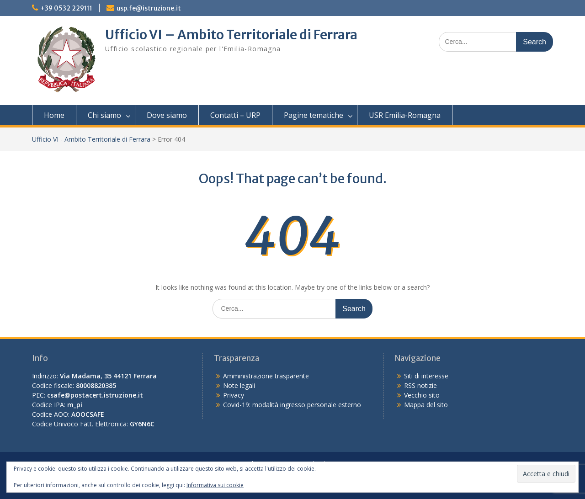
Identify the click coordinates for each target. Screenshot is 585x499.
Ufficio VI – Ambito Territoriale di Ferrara (231, 35)
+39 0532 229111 (66, 8)
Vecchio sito (422, 395)
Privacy (233, 395)
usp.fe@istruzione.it (149, 8)
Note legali (239, 385)
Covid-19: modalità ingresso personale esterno (292, 404)
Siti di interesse (426, 376)
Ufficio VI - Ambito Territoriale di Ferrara (91, 139)
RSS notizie (420, 385)
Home (54, 115)
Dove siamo (167, 115)
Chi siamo (104, 115)
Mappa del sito (426, 404)
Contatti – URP (235, 115)
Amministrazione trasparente (266, 376)
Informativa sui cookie (215, 485)
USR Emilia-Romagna (405, 115)
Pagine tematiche (313, 115)
